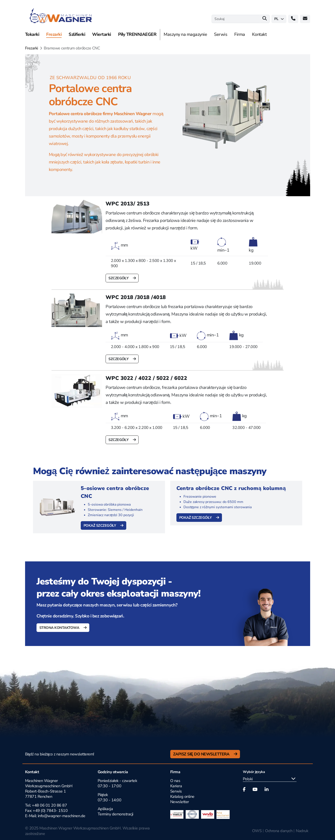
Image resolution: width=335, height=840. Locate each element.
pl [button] (279, 18)
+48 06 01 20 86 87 (49, 805)
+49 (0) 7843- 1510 (50, 810)
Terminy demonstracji (115, 814)
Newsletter (179, 801)
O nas (175, 780)
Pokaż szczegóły (100, 525)
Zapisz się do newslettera (201, 754)
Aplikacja (105, 808)
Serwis (176, 791)
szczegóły (118, 278)
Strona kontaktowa (59, 627)
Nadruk (302, 830)
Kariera (176, 786)
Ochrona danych (278, 830)
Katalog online (182, 796)
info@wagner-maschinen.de (61, 815)
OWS (257, 830)
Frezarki (31, 48)
